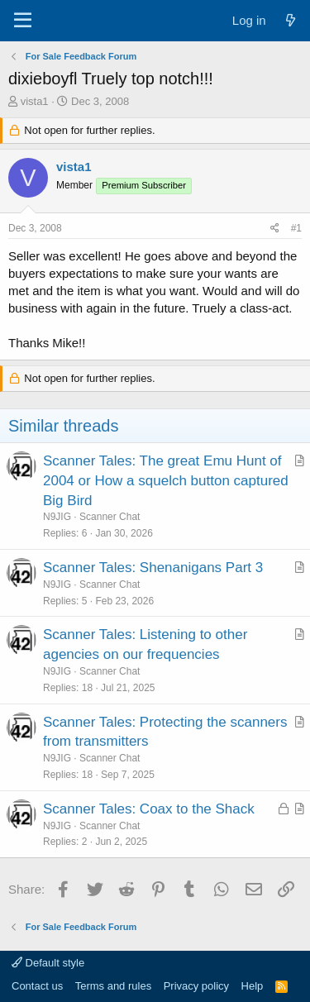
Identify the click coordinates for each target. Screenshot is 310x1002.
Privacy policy (196, 986)
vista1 (35, 101)
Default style (48, 963)
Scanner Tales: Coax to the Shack (149, 809)
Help (252, 986)
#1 (296, 228)
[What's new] (290, 20)
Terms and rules (113, 986)
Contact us (37, 986)
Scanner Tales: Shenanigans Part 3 (153, 567)
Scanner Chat (109, 516)
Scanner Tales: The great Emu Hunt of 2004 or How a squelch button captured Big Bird (166, 480)
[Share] (275, 228)
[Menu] (22, 20)
